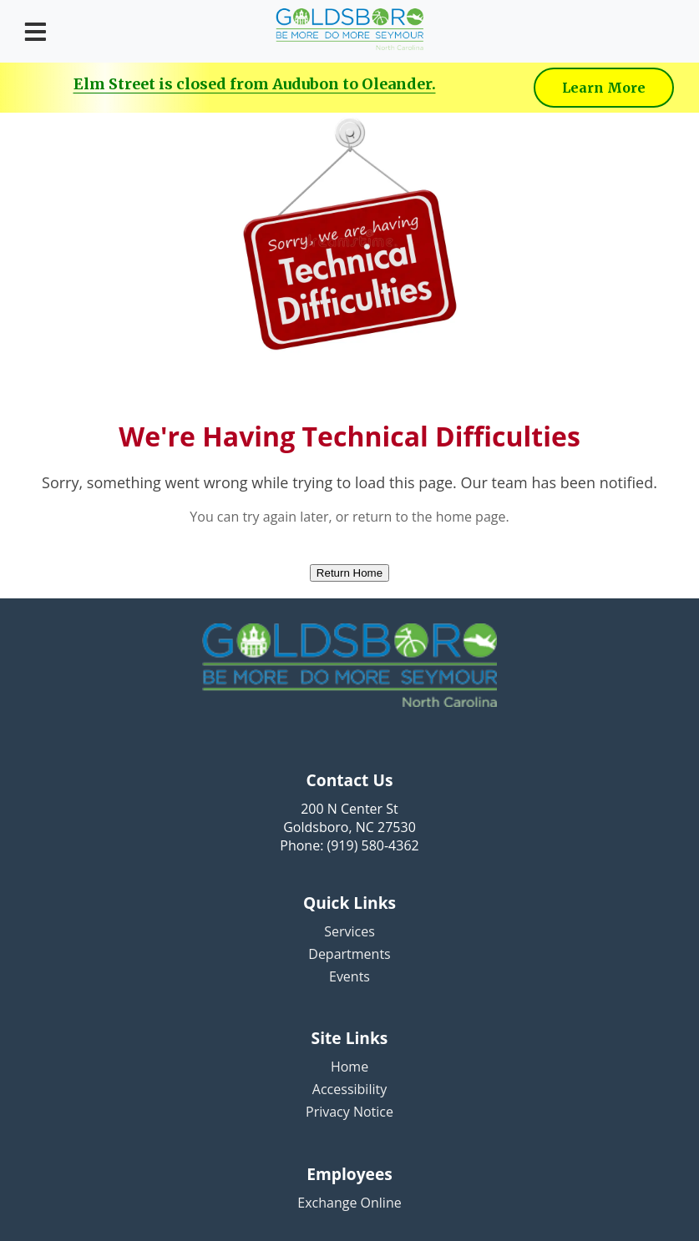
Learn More (604, 87)
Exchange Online (349, 1202)
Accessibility (349, 1089)
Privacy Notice (349, 1111)
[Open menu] (35, 31)
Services (349, 931)
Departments (349, 954)
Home (349, 1066)
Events (349, 976)
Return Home (349, 573)
